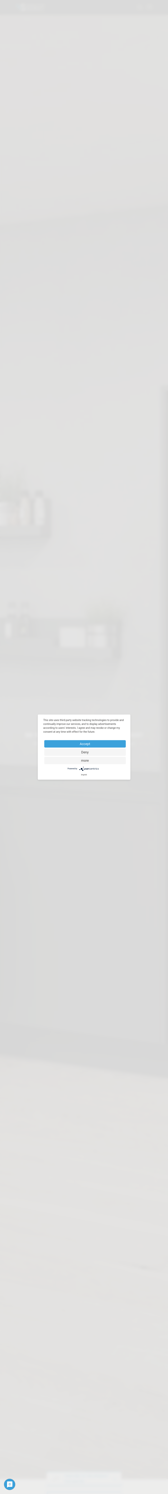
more (85, 760)
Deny (85, 752)
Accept (85, 744)
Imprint (84, 775)
